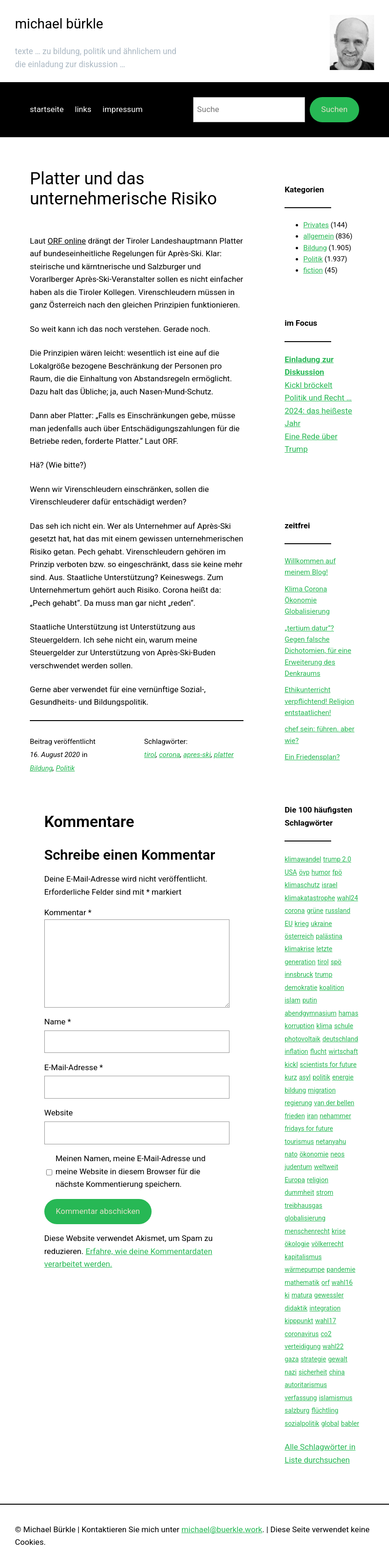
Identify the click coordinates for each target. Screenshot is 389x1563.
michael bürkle (59, 24)
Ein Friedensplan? (312, 757)
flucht (318, 1051)
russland (337, 910)
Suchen (334, 109)
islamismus (336, 1398)
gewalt (337, 1359)
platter (224, 754)
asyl (305, 1077)
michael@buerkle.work (221, 1529)
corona (169, 754)
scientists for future (328, 1064)
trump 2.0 (337, 859)
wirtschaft (343, 1051)
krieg (302, 923)
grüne (315, 910)
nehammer (335, 1116)
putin (309, 1000)
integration (324, 1308)
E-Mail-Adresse (73, 1067)
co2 (326, 1334)
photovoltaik (302, 1039)
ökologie (297, 1244)
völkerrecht (328, 1244)
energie (343, 1077)
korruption (299, 1026)
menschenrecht (307, 1231)
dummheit (299, 1192)
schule (343, 1026)
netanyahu (331, 1141)
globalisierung (305, 1218)
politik (321, 1077)
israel (330, 885)
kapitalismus (303, 1257)
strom (324, 1192)
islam (292, 1000)
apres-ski (197, 754)
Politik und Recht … (318, 397)
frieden (295, 1116)
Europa (295, 1180)
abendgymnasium (310, 1013)
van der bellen (334, 1103)
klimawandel (303, 859)
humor (321, 872)
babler (350, 1423)
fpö (337, 872)
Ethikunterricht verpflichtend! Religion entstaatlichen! (319, 701)
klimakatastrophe (310, 898)
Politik (65, 768)
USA (291, 872)
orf (325, 1282)
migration (321, 1090)
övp (304, 872)
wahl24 (347, 898)
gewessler (329, 1295)
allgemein (318, 236)
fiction (313, 270)
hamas (348, 1013)
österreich (299, 936)
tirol (150, 754)
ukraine (321, 923)
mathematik (302, 1282)
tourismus (299, 1141)
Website (58, 1112)
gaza (292, 1359)
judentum (298, 1166)
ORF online (67, 240)
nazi (291, 1372)
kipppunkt (299, 1321)
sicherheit (313, 1372)
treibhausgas (303, 1205)
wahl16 (342, 1282)
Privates (316, 225)
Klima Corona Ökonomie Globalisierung (307, 600)
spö (336, 962)
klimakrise (299, 949)
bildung (295, 1090)
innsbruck (299, 974)
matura (302, 1295)
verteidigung (302, 1346)
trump (323, 974)
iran (312, 1116)
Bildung (41, 768)
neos (337, 1154)
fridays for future (309, 1128)
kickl (291, 1064)
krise (339, 1231)
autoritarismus (306, 1384)
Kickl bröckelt (309, 385)
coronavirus (302, 1334)
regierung (298, 1103)
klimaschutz (302, 885)
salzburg (297, 1410)
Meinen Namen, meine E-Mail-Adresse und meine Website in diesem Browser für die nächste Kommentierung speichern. (131, 1171)
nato (291, 1154)
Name (57, 1021)
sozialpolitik (302, 1423)
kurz (291, 1077)
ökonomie (313, 1154)
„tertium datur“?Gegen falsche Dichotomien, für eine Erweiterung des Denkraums (318, 651)
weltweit (326, 1166)
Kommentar (67, 912)
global (330, 1423)
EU (288, 923)
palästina (329, 936)
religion (317, 1180)
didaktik (296, 1308)
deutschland (340, 1039)
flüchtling (325, 1410)
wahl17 (325, 1321)
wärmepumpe (305, 1269)
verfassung (301, 1398)
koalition (332, 987)
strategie (313, 1359)
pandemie (340, 1269)
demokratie (301, 987)
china (337, 1372)
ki (287, 1295)
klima (324, 1026)
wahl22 (333, 1346)
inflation (296, 1051)
